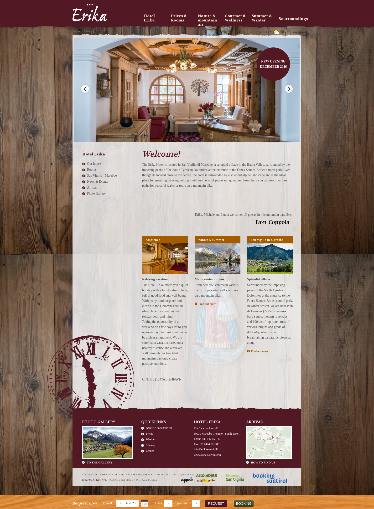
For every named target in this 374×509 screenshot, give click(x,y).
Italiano (88, 31)
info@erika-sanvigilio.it (207, 449)
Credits (150, 450)
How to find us (263, 462)
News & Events (97, 181)
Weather (151, 439)
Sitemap (150, 445)
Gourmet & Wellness (235, 18)
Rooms (92, 169)
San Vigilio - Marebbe (102, 175)
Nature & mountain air (159, 428)
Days (158, 503)
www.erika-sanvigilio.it (207, 454)
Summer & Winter (262, 18)
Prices (149, 433)
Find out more (207, 304)
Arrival (107, 503)
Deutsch (77, 31)
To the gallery (99, 462)
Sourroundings (290, 18)
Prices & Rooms (179, 18)
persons (182, 503)
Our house (94, 163)
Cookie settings (121, 479)
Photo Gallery (96, 193)
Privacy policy (146, 479)
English (98, 31)
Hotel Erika (149, 18)
